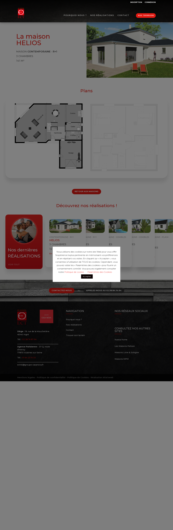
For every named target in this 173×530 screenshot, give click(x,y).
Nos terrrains (146, 15)
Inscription (136, 2)
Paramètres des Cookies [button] (99, 272)
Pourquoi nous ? (75, 15)
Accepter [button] (87, 276)
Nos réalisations (102, 15)
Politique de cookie (74, 272)
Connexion (150, 2)
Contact (123, 15)
